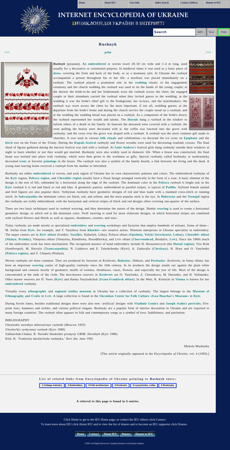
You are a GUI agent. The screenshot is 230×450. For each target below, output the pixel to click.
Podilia (171, 187)
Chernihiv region (69, 178)
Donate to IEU (213, 2)
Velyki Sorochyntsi (158, 234)
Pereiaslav (158, 260)
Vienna (180, 279)
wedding (141, 82)
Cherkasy (160, 248)
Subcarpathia (27, 196)
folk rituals (108, 138)
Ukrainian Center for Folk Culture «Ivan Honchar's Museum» (144, 296)
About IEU (110, 2)
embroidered (97, 63)
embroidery (79, 225)
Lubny (177, 234)
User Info (134, 2)
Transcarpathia (56, 248)
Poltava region (39, 178)
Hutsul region (183, 244)
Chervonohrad (143, 239)
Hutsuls (133, 119)
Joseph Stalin (175, 303)
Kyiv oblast (48, 234)
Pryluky (24, 239)
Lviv (172, 239)
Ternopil (194, 196)
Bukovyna (168, 196)
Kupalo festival (85, 142)
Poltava (163, 182)
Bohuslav (124, 260)
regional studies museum (73, 291)
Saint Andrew (124, 147)
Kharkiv (93, 230)
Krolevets (106, 274)
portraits (194, 303)
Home (82, 2)
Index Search (162, 2)
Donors (126, 434)
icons (23, 161)
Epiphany (190, 138)
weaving (162, 208)
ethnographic (37, 291)
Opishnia (136, 234)
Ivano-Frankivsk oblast (116, 279)
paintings (49, 161)
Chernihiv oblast (197, 234)
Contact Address (189, 2)
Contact (94, 434)
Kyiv (14, 178)
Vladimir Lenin (145, 303)
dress (57, 73)
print (107, 52)
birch (9, 142)
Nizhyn (11, 239)
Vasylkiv (76, 234)
